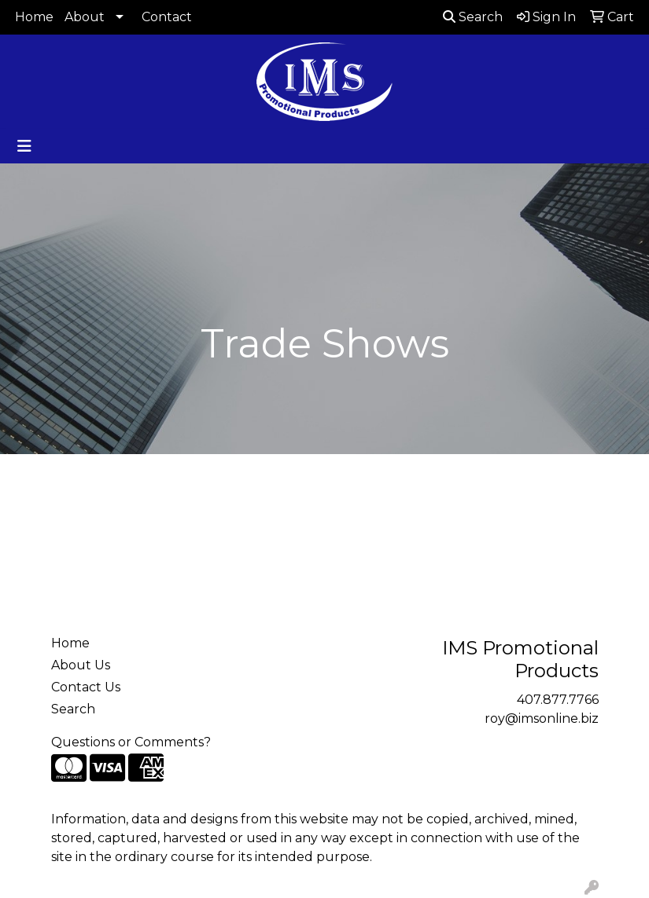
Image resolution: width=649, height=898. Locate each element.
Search (473, 16)
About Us (80, 665)
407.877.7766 (558, 699)
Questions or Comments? (131, 742)
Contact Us (85, 687)
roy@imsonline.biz (542, 718)
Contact (167, 16)
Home (34, 16)
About (85, 16)
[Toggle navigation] (24, 146)
